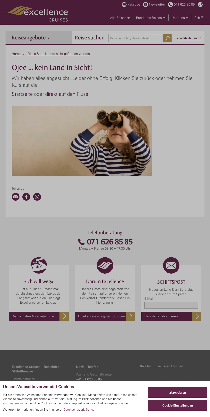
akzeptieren (177, 392)
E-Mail (148, 232)
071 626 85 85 (105, 175)
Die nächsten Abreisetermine (33, 250)
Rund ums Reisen (150, 18)
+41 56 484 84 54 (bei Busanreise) (101, 327)
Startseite (22, 94)
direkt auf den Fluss (66, 94)
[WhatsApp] (37, 133)
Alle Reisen (120, 18)
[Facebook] (26, 133)
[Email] (15, 133)
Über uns (179, 18)
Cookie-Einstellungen (177, 405)
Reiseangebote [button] (31, 37)
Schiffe (199, 18)
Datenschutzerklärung (78, 409)
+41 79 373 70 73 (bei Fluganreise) (101, 332)
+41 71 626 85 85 (89, 313)
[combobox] (140, 38)
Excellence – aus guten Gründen (101, 250)
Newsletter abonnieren (161, 250)
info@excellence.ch (25, 327)
